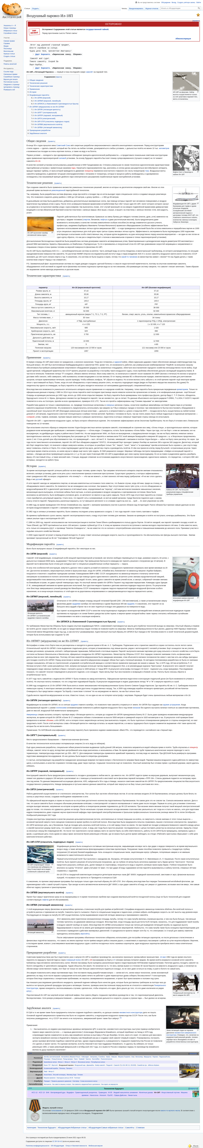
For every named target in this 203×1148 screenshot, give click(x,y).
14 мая (163, 956)
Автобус (46, 1055)
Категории (31, 1126)
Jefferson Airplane (153, 1064)
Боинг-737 (47, 1064)
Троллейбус (96, 1058)
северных (110, 404)
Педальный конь (164, 1055)
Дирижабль (90, 1064)
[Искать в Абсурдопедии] (180, 8)
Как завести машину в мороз (61, 1083)
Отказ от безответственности (76, 1145)
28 (91, 959)
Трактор (88, 1058)
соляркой (30, 416)
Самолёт (117, 1064)
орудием (130, 603)
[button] (9, 90)
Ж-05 (110, 1091)
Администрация (183, 39)
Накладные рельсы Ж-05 (65, 1077)
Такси (76, 1058)
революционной (58, 189)
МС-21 (128, 1064)
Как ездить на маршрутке (109, 1083)
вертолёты (85, 933)
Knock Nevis (48, 1073)
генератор (89, 170)
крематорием (182, 388)
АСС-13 (42, 1091)
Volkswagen (85, 1055)
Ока (132, 1055)
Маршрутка (147, 1055)
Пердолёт (109, 1064)
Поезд (54, 1058)
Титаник (80, 1073)
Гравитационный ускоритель (86, 1091)
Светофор (76, 1080)
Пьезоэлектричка (106, 1058)
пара (73, 167)
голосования (56, 1109)
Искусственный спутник (170, 1091)
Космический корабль (51, 1067)
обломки (49, 719)
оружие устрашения (171, 704)
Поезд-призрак (68, 1058)
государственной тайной (97, 29)
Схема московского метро (88, 1080)
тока (147, 170)
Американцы (32, 713)
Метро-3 (74, 1061)
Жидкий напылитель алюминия (125, 1091)
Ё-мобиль (102, 1055)
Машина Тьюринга (124, 1055)
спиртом (86, 218)
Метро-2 (67, 1061)
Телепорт (77, 1077)
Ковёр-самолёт (100, 1064)
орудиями (76, 603)
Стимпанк (140, 1126)
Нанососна (94, 1094)
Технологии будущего (47, 1126)
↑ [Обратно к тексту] (32, 1028)
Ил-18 (37, 160)
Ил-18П (157, 1091)
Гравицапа (103, 1091)
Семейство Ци (142, 1064)
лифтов (45, 899)
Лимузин (114, 1055)
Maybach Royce (75, 1055)
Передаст (47, 1080)
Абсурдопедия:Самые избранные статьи (105, 1126)
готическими (61, 707)
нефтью (103, 218)
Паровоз (155, 1055)
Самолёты (129, 1126)
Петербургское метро (98, 1061)
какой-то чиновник (129, 256)
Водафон (70, 1091)
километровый (55, 1055)
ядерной (118, 361)
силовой (62, 157)
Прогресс (69, 1067)
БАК (47, 1091)
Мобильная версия (95, 1145)
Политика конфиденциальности (37, 1145)
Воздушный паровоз (66, 1064)
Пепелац (62, 1067)
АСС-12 (35, 1091)
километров (164, 147)
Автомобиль (65, 1055)
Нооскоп (103, 1094)
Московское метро (84, 1061)
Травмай (81, 1058)
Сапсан (59, 1058)
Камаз (108, 1055)
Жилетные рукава (146, 1091)
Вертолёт (55, 1064)
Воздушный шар (80, 1064)
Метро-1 (61, 1061)
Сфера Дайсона (120, 1094)
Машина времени (49, 1077)
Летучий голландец (59, 1073)
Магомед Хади (71, 1073)
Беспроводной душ (58, 1091)
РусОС (110, 1094)
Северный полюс (73, 959)
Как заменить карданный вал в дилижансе (86, 1083)
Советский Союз (63, 144)
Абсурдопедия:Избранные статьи (72, 1126)
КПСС (29, 990)
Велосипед (139, 1055)
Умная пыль (132, 1094)
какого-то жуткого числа (170, 1109)
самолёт (89, 71)
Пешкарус (47, 1058)
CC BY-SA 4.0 (57, 1140)
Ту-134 (122, 1064)
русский (39, 478)
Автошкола (47, 1083)
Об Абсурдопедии (57, 1145)
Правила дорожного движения (61, 1080)
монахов (136, 707)
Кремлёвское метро (50, 1061)
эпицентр (194, 746)
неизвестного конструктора (131, 1011)
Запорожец (93, 1055)
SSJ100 (133, 1064)
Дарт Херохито (42, 54)
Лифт (45, 1070)
